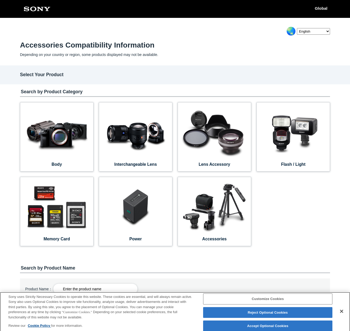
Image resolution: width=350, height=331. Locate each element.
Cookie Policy (39, 328)
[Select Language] (313, 31)
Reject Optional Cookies (268, 315)
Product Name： (38, 289)
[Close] (341, 313)
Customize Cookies (268, 301)
